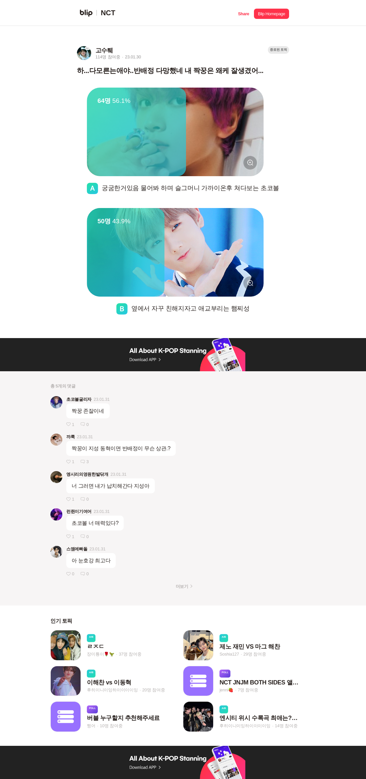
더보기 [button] (182, 586)
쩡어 (91, 725)
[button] (243, 13)
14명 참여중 (286, 725)
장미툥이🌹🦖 (100, 654)
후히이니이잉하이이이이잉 (112, 689)
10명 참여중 (111, 725)
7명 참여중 (248, 689)
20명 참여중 (153, 689)
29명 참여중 (254, 654)
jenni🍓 (226, 689)
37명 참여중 (130, 654)
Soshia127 (229, 654)
